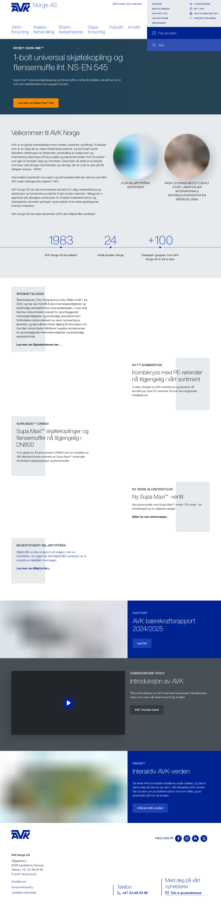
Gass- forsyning (96, 30)
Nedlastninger (161, 8)
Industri (117, 27)
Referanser (159, 23)
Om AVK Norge (160, 18)
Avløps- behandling (43, 30)
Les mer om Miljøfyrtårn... (149, 568)
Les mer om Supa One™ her (36, 103)
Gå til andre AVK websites (127, 4)
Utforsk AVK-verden (150, 808)
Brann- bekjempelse (71, 30)
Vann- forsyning (20, 30)
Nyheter (157, 4)
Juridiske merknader (23, 893)
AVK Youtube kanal (147, 710)
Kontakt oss (160, 13)
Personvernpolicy (22, 887)
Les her (142, 643)
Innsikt (134, 27)
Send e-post (28, 874)
